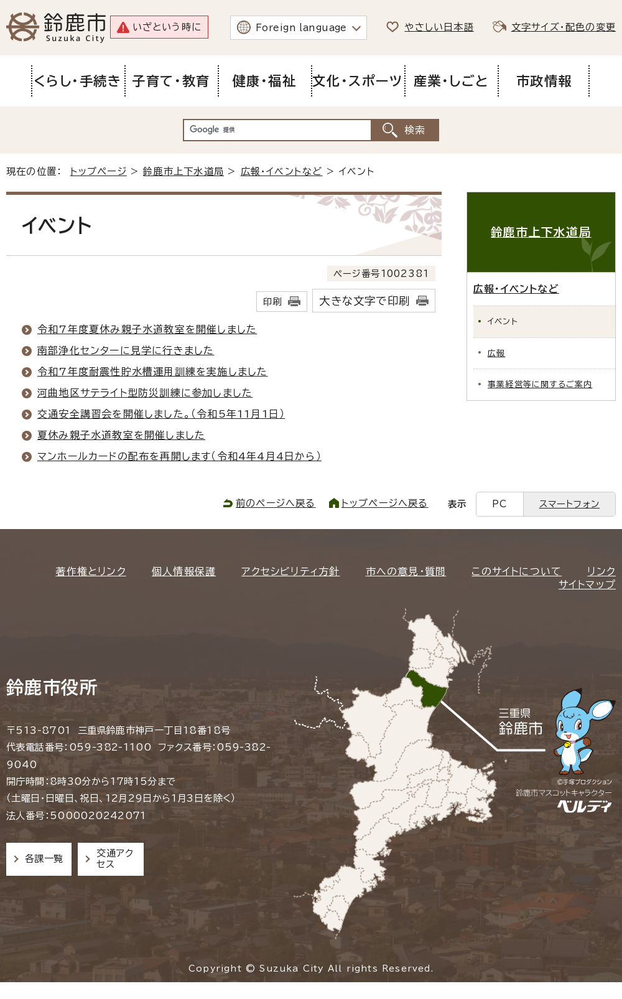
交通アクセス (114, 858)
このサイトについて (516, 571)
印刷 (272, 301)
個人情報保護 (184, 571)
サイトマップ (587, 584)
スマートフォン (569, 504)
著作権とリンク (90, 571)
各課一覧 (44, 858)
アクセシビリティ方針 (290, 571)
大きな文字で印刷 (364, 301)
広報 (496, 353)
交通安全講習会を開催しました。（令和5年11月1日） (161, 414)
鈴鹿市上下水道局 (183, 171)
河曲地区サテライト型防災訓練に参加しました (145, 393)
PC (499, 504)
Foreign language (301, 27)
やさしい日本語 (438, 27)
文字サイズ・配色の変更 (563, 27)
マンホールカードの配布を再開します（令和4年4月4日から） (179, 456)
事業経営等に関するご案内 (540, 384)
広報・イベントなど (282, 171)
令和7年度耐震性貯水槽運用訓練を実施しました (152, 372)
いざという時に (167, 27)
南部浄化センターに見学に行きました (125, 350)
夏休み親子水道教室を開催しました (121, 435)
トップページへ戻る (385, 503)
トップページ (98, 171)
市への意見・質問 (406, 571)
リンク (601, 571)
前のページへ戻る (276, 503)
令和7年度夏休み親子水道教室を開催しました (147, 329)
